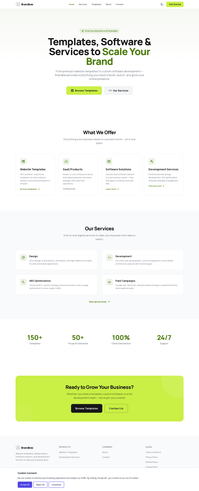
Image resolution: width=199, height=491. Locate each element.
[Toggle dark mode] (162, 4)
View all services (99, 302)
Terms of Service (153, 452)
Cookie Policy (152, 467)
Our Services (118, 90)
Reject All (40, 484)
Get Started (175, 4)
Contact (119, 4)
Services (83, 4)
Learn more (112, 189)
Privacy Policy (152, 457)
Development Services (69, 457)
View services (156, 186)
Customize (56, 484)
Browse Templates (84, 90)
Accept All (24, 484)
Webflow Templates (68, 452)
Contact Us (116, 408)
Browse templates (30, 189)
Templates (96, 4)
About (108, 4)
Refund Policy (152, 462)
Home (71, 4)
